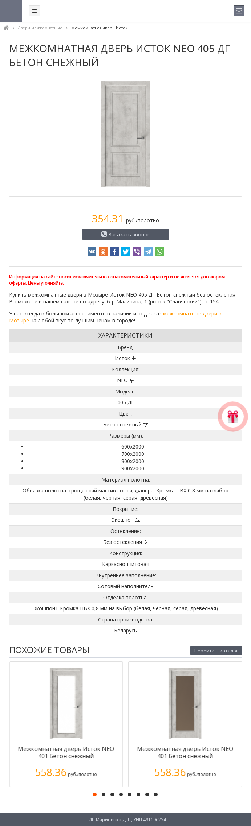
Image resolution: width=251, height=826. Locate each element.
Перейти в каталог (216, 650)
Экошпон (123, 519)
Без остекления (122, 541)
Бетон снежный (122, 424)
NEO (122, 380)
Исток (122, 358)
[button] (94, 794)
